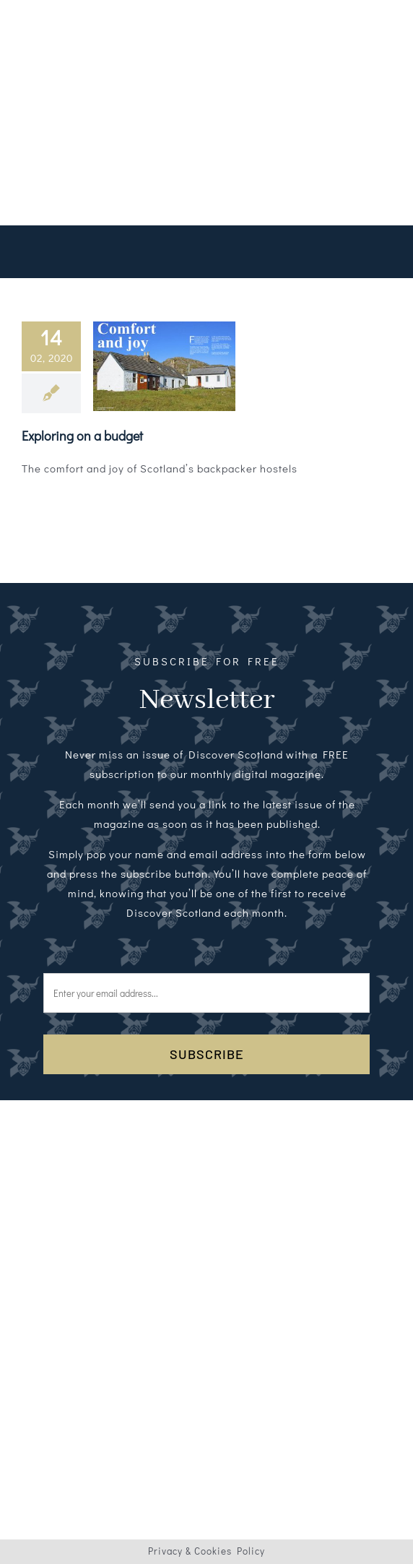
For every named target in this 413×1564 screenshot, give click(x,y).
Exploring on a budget (82, 435)
